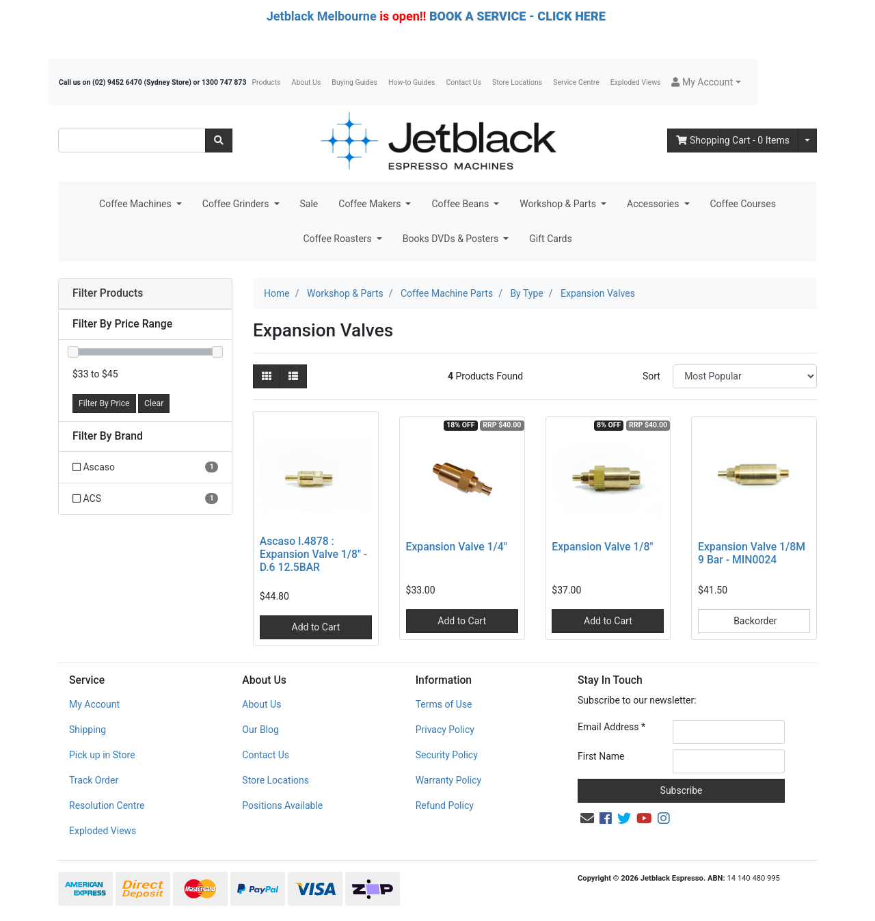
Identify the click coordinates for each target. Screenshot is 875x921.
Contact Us (464, 82)
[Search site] (218, 140)
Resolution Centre (106, 805)
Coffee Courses (743, 203)
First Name (601, 756)
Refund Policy (445, 805)
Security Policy (447, 754)
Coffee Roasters (338, 238)
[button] (706, 82)
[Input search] (132, 140)
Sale (309, 203)
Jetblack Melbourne (322, 16)
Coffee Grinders (236, 203)
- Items (733, 140)
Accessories (654, 203)
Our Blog (260, 729)
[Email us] (587, 818)
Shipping (87, 729)
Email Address (611, 726)
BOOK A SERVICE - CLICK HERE (517, 16)
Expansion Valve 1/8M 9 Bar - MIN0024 (751, 553)
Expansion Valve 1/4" (456, 546)
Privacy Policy (445, 729)
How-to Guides (411, 82)
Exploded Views (635, 82)
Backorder (754, 620)
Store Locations (517, 82)
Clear (153, 403)
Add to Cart (316, 627)
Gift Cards (550, 238)
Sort (651, 376)
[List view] (293, 376)
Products (266, 82)
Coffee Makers (370, 203)
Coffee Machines (136, 203)
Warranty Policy (449, 780)
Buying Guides (354, 82)
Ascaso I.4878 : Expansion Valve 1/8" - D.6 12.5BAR (313, 554)
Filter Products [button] (107, 293)
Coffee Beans (461, 203)
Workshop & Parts (559, 203)
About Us (306, 82)
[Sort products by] (745, 376)
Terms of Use (444, 704)
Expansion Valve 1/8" (602, 546)
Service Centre (576, 82)
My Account (94, 704)
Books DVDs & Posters (452, 238)
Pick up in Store (102, 754)
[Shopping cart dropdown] (807, 140)
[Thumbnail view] (266, 376)
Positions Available (282, 805)
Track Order (93, 780)
